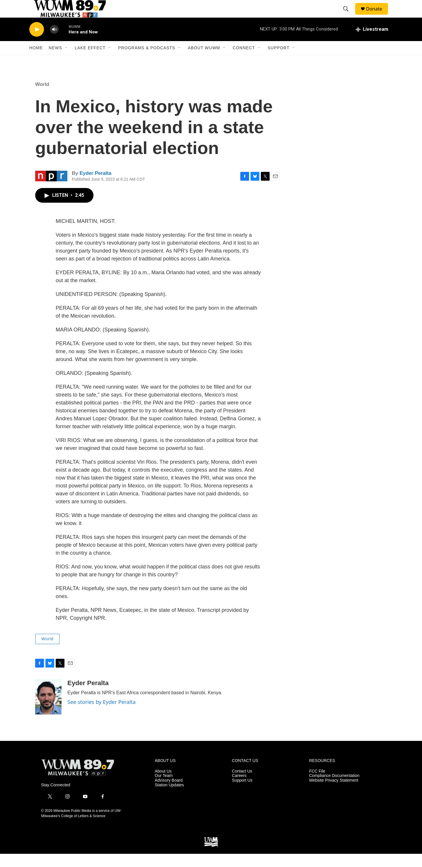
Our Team (164, 789)
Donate (378, 15)
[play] (36, 42)
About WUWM (204, 61)
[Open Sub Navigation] (66, 61)
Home (36, 61)
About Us (163, 784)
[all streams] (372, 42)
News (55, 61)
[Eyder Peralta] (48, 710)
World (42, 97)
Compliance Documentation (334, 789)
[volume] (54, 42)
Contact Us (242, 784)
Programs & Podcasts (146, 61)
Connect (244, 61)
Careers (239, 789)
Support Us (242, 793)
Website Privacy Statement (333, 793)
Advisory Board (169, 793)
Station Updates (169, 798)
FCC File (317, 784)
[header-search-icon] (348, 15)
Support (278, 61)
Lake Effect (90, 61)
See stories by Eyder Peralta (101, 715)
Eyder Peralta (95, 186)
